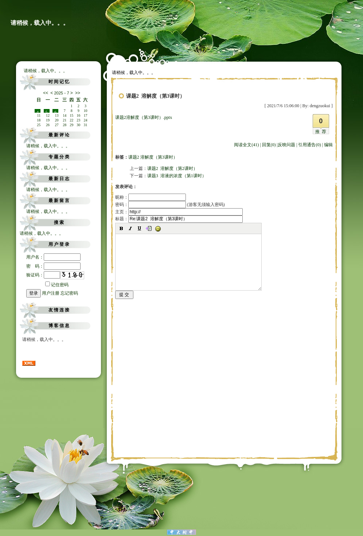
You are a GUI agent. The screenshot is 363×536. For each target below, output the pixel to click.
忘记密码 (69, 293)
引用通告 (309, 144)
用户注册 (50, 293)
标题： (179, 218)
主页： (179, 211)
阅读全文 (246, 144)
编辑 (328, 144)
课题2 (133, 157)
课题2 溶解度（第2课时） (172, 168)
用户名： (53, 257)
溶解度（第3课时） (158, 157)
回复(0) (269, 144)
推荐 (321, 131)
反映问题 (286, 144)
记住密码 (57, 284)
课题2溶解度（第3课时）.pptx (143, 117)
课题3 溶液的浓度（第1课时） (176, 175)
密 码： (53, 266)
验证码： (43, 274)
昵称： (150, 197)
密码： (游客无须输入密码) (170, 204)
